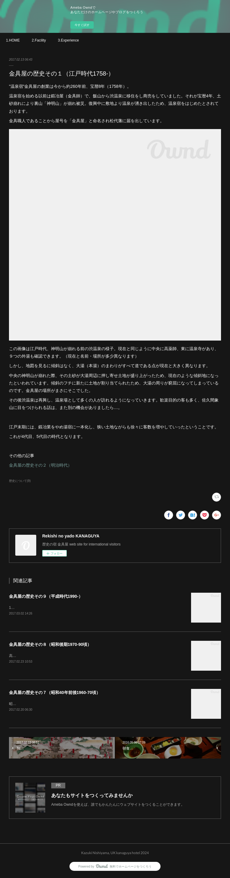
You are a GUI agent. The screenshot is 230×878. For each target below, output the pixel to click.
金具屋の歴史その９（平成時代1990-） (46, 596)
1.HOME (13, 40)
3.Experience (68, 40)
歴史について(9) (20, 480)
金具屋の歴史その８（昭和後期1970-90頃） (50, 644)
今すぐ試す (82, 25)
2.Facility (39, 40)
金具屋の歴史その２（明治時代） (40, 465)
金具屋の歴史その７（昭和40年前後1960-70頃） (54, 693)
